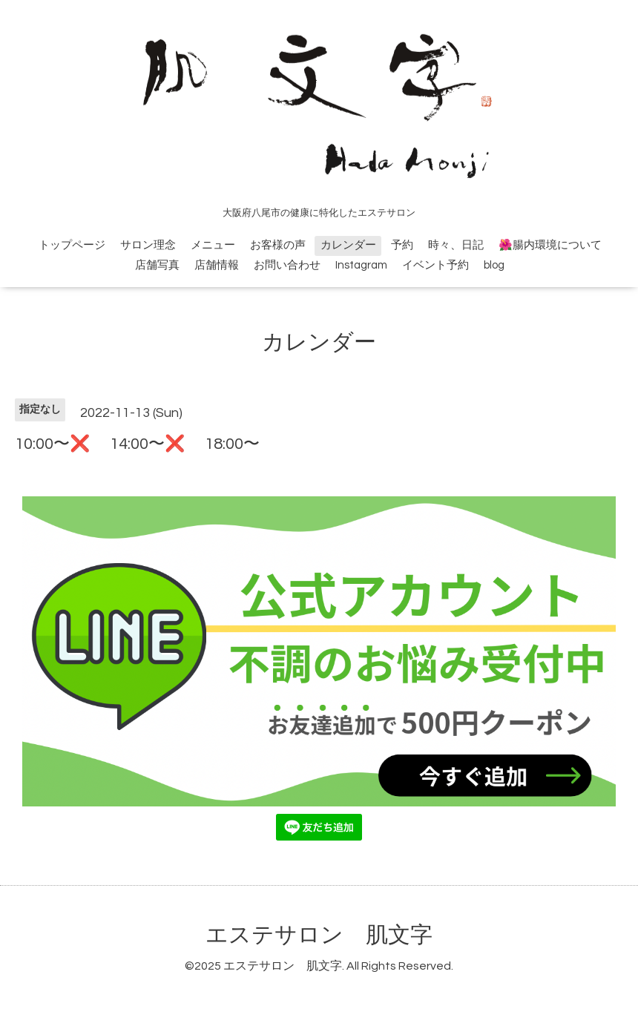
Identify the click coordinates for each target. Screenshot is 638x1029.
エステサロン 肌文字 (319, 935)
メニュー (213, 245)
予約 (402, 245)
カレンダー (348, 245)
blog (494, 265)
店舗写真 (157, 265)
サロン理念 (148, 245)
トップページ (72, 245)
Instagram (361, 265)
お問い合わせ (287, 265)
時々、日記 (456, 245)
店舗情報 (216, 265)
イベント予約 (435, 265)
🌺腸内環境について (550, 245)
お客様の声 (278, 245)
